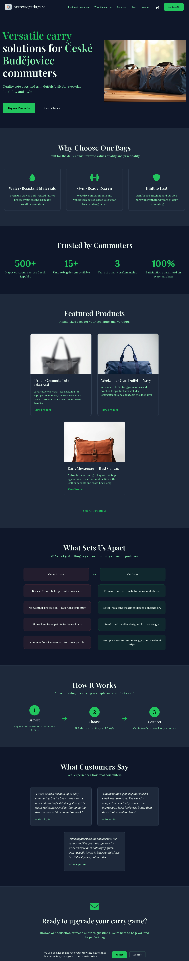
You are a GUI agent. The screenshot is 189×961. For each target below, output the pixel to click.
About (145, 6)
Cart (68, 915)
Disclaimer (165, 897)
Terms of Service (169, 891)
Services (121, 6)
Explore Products (19, 108)
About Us (71, 903)
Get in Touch (52, 108)
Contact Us (174, 6)
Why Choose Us (102, 6)
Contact (70, 921)
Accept (119, 954)
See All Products (94, 436)
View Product (14, 414)
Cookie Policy (167, 903)
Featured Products (78, 6)
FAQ (134, 6)
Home (69, 885)
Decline (138, 954)
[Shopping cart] (157, 7)
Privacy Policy (167, 885)
